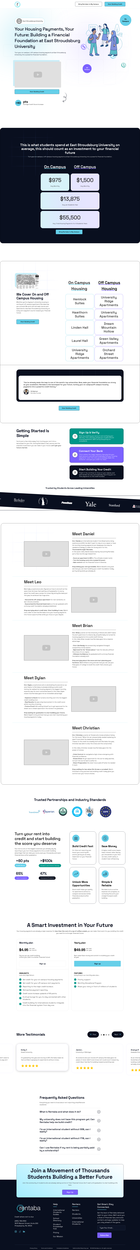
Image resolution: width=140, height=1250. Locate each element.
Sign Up (70, 1192)
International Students (78, 1223)
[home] (19, 4)
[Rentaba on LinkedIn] (24, 1232)
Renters (75, 1210)
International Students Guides (59, 1212)
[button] (93, 1034)
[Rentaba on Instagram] (16, 1232)
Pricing (56, 1232)
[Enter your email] (111, 1227)
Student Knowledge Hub (58, 1226)
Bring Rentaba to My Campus (88, 4)
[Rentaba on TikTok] (20, 1232)
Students (76, 1214)
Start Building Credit (115, 4)
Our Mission (58, 1236)
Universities (77, 1218)
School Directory (57, 1219)
